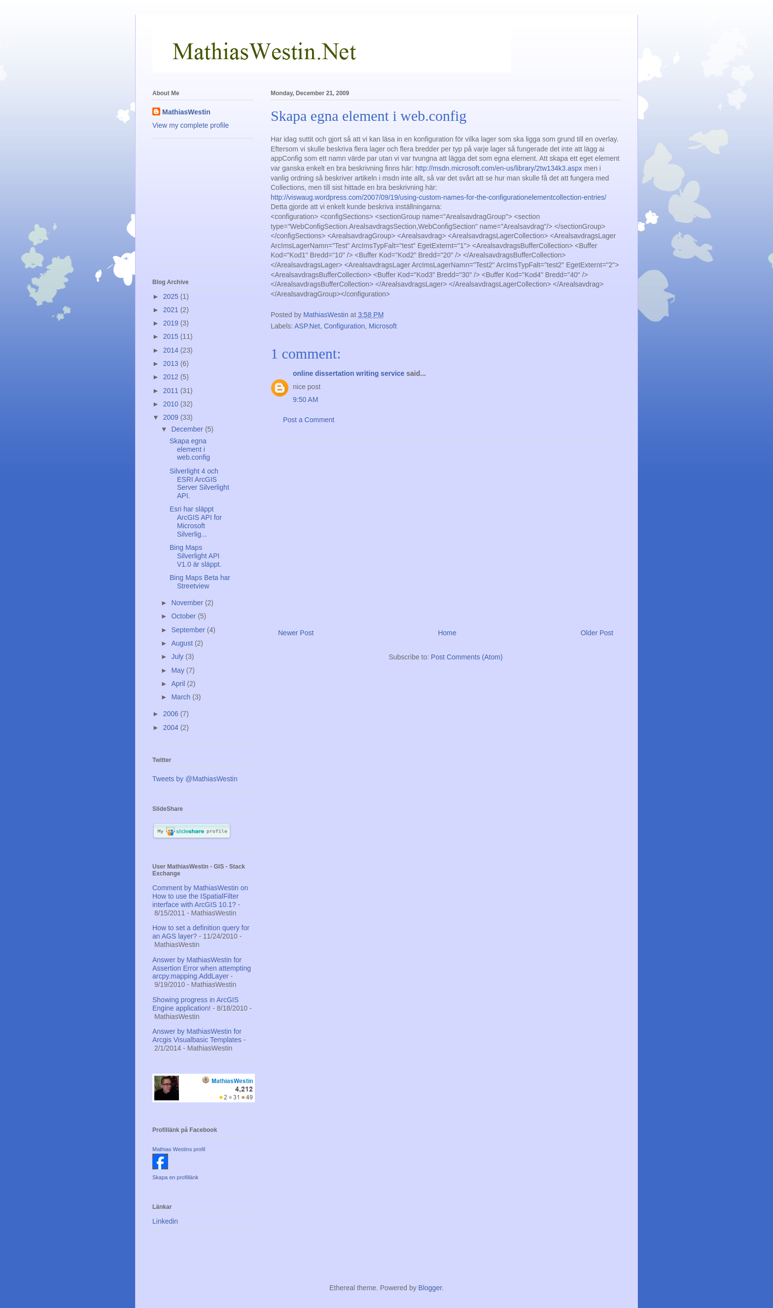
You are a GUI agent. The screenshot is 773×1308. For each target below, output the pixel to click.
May (178, 670)
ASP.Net (307, 326)
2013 (171, 363)
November (188, 603)
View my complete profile (190, 125)
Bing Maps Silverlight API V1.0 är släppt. (195, 556)
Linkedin (165, 1221)
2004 (171, 727)
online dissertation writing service (348, 373)
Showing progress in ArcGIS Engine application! (195, 1004)
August (182, 643)
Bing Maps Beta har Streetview (200, 582)
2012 (171, 377)
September (189, 630)
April (179, 684)
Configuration (344, 326)
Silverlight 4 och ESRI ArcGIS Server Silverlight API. (199, 483)
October (184, 616)
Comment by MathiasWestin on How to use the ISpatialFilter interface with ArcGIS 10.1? (200, 896)
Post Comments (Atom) (466, 657)
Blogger (430, 1288)
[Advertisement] (446, 530)
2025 (171, 296)
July (178, 656)
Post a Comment (308, 420)
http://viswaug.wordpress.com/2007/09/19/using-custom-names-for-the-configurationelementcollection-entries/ (438, 197)
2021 (171, 310)
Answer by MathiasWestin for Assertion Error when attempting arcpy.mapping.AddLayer (201, 968)
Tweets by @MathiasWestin (195, 779)
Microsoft (383, 326)
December (188, 429)
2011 (171, 391)
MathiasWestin (186, 112)
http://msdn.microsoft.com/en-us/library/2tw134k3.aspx (498, 168)
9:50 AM (305, 399)
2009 (171, 417)
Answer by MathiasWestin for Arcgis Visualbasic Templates (197, 1035)
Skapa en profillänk (175, 1177)
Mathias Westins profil (178, 1149)
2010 (171, 404)
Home (447, 633)
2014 (171, 350)
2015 (171, 336)
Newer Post (296, 633)
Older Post (597, 633)
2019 (171, 323)
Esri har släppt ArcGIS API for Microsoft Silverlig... (196, 521)
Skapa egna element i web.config (190, 449)
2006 (171, 714)
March (181, 697)
